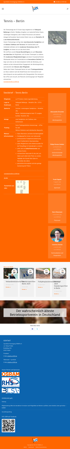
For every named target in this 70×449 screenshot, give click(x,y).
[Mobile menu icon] (3, 9)
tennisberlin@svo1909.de (11, 82)
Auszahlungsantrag (7, 412)
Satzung (4, 401)
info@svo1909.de (60, 2)
